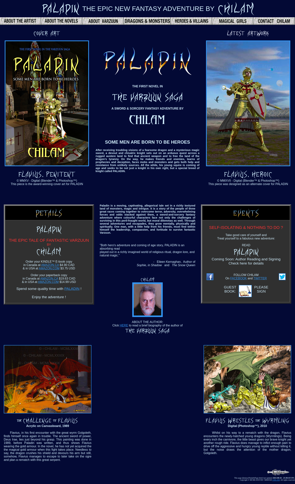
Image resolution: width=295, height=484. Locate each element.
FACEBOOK (238, 278)
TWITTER (260, 278)
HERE (124, 325)
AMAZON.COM (49, 268)
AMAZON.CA (50, 265)
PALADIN (72, 289)
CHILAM (276, 480)
